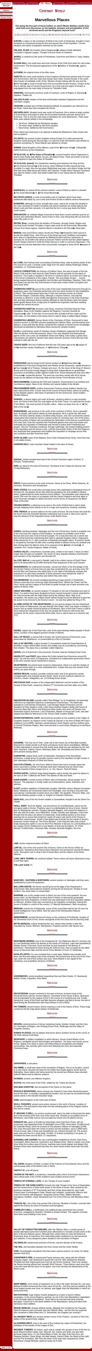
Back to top (52, 179)
